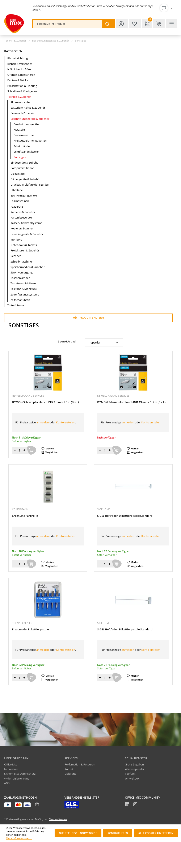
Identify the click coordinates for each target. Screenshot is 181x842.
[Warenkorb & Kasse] (159, 23)
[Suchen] (108, 24)
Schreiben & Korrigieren (22, 91)
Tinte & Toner (15, 305)
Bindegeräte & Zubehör (24, 162)
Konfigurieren (118, 833)
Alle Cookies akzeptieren (155, 833)
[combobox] (67, 24)
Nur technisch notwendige (78, 833)
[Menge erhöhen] (24, 450)
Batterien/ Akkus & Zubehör (27, 107)
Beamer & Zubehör (22, 113)
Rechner (15, 256)
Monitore (16, 239)
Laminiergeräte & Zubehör (26, 234)
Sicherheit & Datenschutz (19, 774)
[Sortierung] (104, 342)
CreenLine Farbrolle (25, 516)
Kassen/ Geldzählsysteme (26, 223)
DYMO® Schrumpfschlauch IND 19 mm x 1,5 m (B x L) (131, 402)
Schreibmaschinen (21, 261)
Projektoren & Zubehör (24, 250)
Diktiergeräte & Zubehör (25, 179)
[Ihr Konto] (167, 8)
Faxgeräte (16, 206)
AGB (6, 783)
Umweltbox (132, 778)
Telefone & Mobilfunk (23, 289)
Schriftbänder (22, 146)
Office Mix (10, 764)
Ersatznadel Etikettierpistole (30, 629)
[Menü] (171, 23)
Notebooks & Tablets (23, 245)
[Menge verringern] (14, 450)
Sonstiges (20, 157)
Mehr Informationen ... (19, 838)
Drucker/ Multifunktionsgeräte (29, 184)
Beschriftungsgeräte (26, 124)
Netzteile (19, 129)
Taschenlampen (20, 278)
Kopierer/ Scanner (21, 228)
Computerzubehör (22, 168)
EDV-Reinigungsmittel (23, 195)
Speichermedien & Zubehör (27, 267)
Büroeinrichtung (17, 58)
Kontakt (69, 769)
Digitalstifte (17, 174)
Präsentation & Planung (22, 86)
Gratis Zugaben (134, 764)
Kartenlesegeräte (21, 217)
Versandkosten (58, 819)
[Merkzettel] (135, 23)
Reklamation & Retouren (79, 764)
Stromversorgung (21, 272)
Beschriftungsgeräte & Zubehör (29, 119)
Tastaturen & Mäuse (23, 283)
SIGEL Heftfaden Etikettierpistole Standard (124, 516)
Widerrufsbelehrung (16, 778)
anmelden (42, 422)
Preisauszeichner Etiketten (30, 140)
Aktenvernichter (20, 102)
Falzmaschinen (19, 201)
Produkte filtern (88, 317)
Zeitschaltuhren (20, 300)
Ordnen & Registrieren (21, 75)
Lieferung (70, 774)
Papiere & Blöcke (17, 80)
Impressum (11, 769)
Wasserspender (134, 769)
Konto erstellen (65, 422)
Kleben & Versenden (20, 64)
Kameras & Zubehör (22, 212)
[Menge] (19, 450)
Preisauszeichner (24, 135)
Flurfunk (130, 774)
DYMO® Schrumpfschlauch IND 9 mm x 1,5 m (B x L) (45, 402)
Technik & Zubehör (19, 97)
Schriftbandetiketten (26, 152)
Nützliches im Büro (19, 69)
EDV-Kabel (16, 190)
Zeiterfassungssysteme (24, 294)
